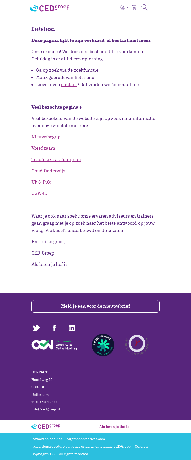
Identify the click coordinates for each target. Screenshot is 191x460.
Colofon (141, 446)
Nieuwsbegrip (46, 136)
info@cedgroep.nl (45, 409)
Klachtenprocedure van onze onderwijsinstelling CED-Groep (82, 446)
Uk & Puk (41, 182)
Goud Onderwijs (48, 170)
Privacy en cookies (46, 439)
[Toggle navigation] (156, 8)
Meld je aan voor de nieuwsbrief (95, 306)
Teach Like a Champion (56, 159)
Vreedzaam (43, 148)
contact (69, 84)
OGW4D (39, 193)
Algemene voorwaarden (86, 439)
